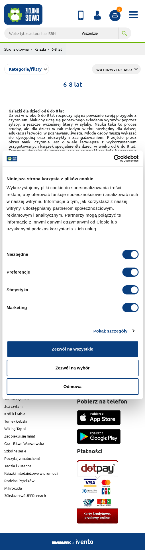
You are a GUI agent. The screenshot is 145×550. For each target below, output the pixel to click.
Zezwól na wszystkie (72, 349)
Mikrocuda (13, 488)
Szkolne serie (15, 450)
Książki (40, 49)
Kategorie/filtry (25, 69)
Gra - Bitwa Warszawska (24, 443)
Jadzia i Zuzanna (17, 465)
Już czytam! (14, 406)
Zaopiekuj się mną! (19, 436)
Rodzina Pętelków (19, 480)
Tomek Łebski (15, 421)
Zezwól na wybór (72, 367)
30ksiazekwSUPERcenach (25, 495)
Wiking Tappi (15, 428)
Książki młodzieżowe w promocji (31, 473)
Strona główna (16, 49)
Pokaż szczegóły (110, 331)
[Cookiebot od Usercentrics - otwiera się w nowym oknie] (113, 158)
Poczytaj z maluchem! (22, 458)
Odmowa (72, 386)
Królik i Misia (14, 413)
